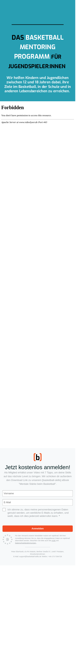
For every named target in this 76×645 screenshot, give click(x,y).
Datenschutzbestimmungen (25, 543)
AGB (54, 541)
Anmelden (38, 528)
